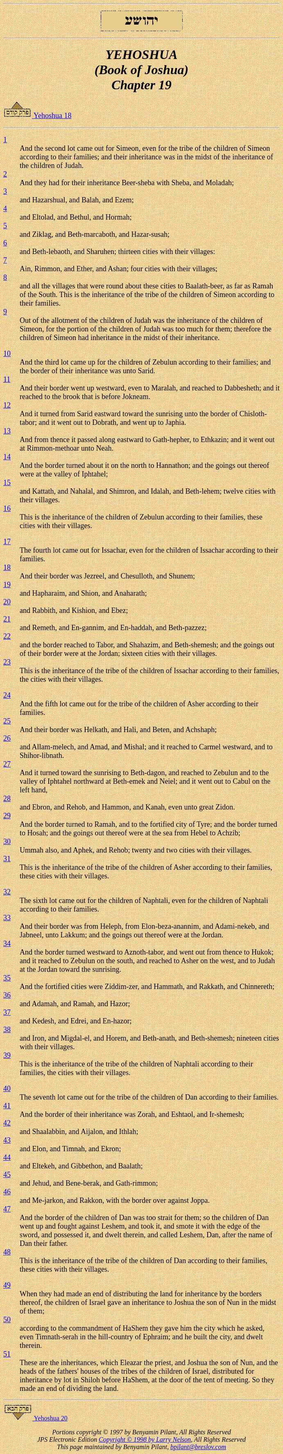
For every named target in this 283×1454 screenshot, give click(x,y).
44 (7, 1157)
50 (7, 1320)
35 (7, 978)
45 (7, 1174)
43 (7, 1140)
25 (7, 721)
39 (7, 1055)
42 (7, 1123)
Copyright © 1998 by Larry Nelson (145, 1439)
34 (7, 943)
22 (7, 636)
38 (7, 1029)
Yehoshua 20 (35, 1418)
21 (7, 619)
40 (7, 1088)
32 (7, 892)
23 (7, 662)
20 (7, 602)
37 (7, 1012)
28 (7, 798)
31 (7, 859)
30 (7, 841)
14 (7, 457)
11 (6, 379)
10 (7, 353)
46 (7, 1192)
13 (7, 431)
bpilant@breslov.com (198, 1446)
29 (7, 816)
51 (7, 1354)
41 (7, 1106)
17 (7, 542)
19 (7, 585)
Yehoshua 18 (37, 115)
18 (7, 567)
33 (7, 918)
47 (7, 1209)
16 (7, 508)
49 (7, 1285)
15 (7, 483)
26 (7, 738)
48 (7, 1252)
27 (7, 764)
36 (7, 995)
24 (7, 695)
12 (7, 405)
